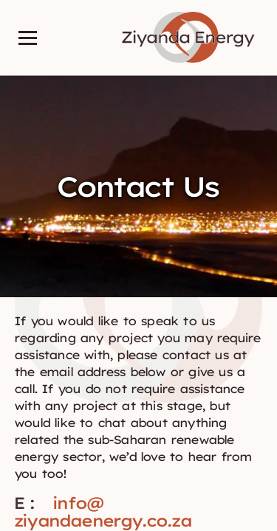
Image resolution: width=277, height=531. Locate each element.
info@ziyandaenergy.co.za (103, 512)
